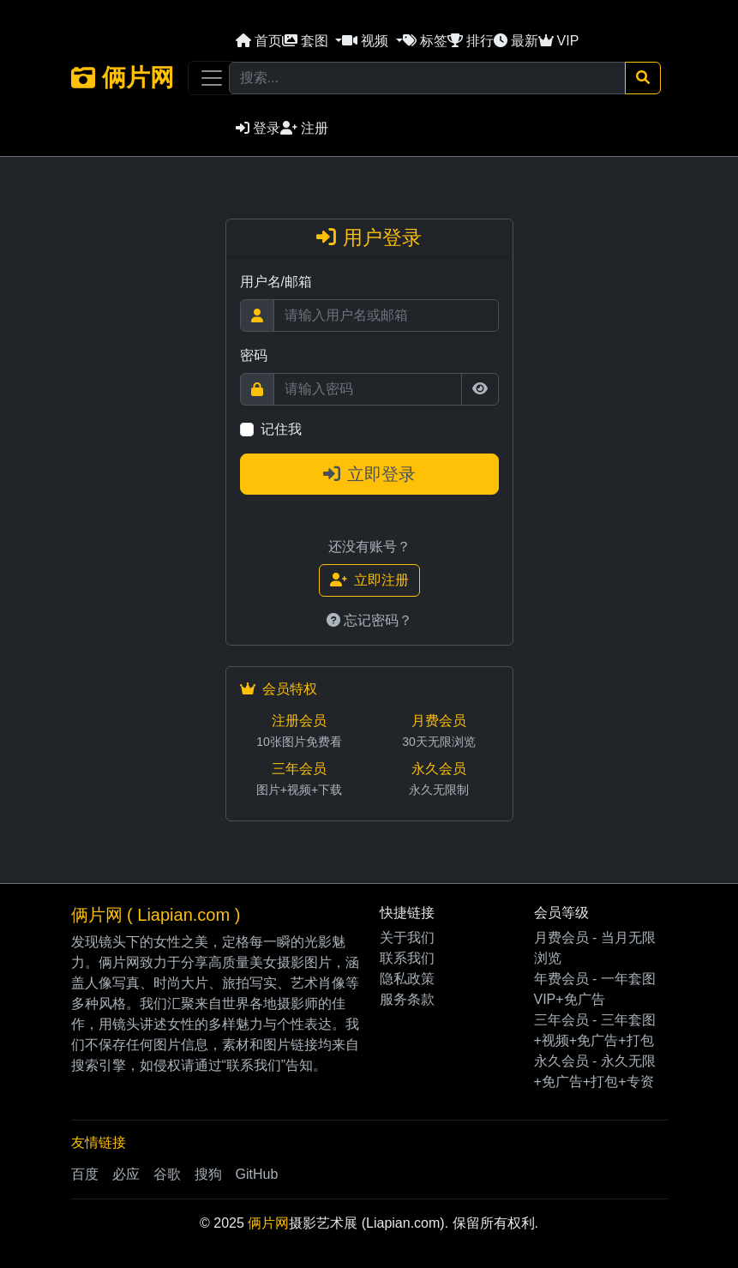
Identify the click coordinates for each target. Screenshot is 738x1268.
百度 (85, 1174)
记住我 (281, 429)
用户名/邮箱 (276, 281)
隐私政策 (407, 978)
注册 (304, 128)
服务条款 (407, 999)
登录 (258, 128)
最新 (516, 40)
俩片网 (122, 77)
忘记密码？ (369, 620)
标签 (425, 40)
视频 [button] (367, 40)
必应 (126, 1174)
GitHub (257, 1174)
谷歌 (167, 1174)
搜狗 (208, 1174)
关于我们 (407, 937)
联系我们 (407, 958)
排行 (470, 40)
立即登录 (369, 474)
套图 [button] (307, 40)
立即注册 (369, 580)
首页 (259, 40)
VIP (558, 40)
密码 (253, 355)
